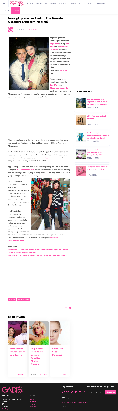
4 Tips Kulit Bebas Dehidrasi (57, 351)
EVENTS (91, 3)
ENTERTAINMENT (50, 3)
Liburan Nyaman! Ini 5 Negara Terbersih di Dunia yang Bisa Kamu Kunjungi (97, 101)
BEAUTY (39, 3)
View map (5, 409)
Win (68, 402)
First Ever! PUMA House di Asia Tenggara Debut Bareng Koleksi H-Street (97, 152)
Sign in (16, 10)
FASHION (30, 3)
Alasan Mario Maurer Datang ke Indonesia (17, 351)
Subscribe (111, 392)
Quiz (63, 402)
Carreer (33, 404)
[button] (70, 307)
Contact (33, 401)
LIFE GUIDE (63, 3)
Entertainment (32, 30)
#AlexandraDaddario (23, 299)
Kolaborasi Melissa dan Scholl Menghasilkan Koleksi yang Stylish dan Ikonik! (98, 135)
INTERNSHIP (101, 3)
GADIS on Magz (83, 402)
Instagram (47, 158)
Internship (33, 406)
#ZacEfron (12, 299)
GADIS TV (73, 402)
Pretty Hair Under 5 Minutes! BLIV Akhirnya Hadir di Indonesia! (98, 169)
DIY (84, 3)
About (32, 399)
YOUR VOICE (75, 3)
